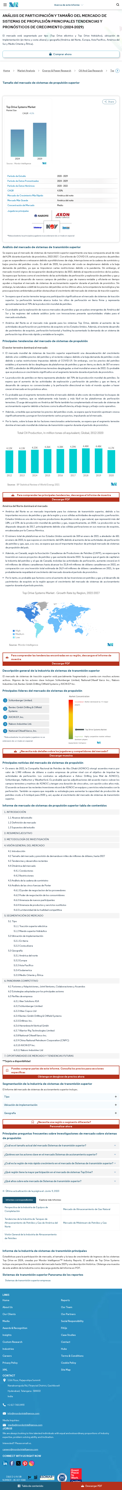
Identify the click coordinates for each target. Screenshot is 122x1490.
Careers (7, 1355)
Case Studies (68, 1334)
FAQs (64, 1328)
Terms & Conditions (72, 1355)
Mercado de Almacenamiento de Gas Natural (86, 1209)
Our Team (66, 1307)
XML (5, 1369)
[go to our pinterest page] (25, 1464)
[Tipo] (116, 1097)
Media (6, 1321)
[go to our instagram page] (31, 1464)
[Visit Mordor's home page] (13, 4)
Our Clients (9, 1314)
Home (6, 1300)
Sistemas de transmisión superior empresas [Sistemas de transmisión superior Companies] (28, 1280)
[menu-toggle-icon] (5, 5)
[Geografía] (116, 1113)
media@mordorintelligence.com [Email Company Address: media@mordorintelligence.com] (25, 1424)
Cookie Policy (68, 1362)
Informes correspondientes (19, 1199)
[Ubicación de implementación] (116, 1105)
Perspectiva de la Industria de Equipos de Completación (26, 1209)
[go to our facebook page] (12, 1464)
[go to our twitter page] (18, 1464)
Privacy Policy (10, 1362)
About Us (8, 1307)
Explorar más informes (50, 1199)
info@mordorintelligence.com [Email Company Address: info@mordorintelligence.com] (23, 1413)
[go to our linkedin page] (5, 1464)
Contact (65, 1341)
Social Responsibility (72, 1321)
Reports (65, 1300)
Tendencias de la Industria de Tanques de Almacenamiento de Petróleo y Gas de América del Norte (31, 1222)
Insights (7, 1334)
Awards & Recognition (15, 1328)
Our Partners (68, 1314)
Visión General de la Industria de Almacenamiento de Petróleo (31, 1236)
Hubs (64, 1348)
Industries (8, 1348)
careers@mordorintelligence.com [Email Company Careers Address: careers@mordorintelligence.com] (20, 1449)
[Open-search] (118, 4)
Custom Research (12, 1341)
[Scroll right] (117, 71)
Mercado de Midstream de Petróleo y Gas (85, 1222)
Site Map (66, 1369)
